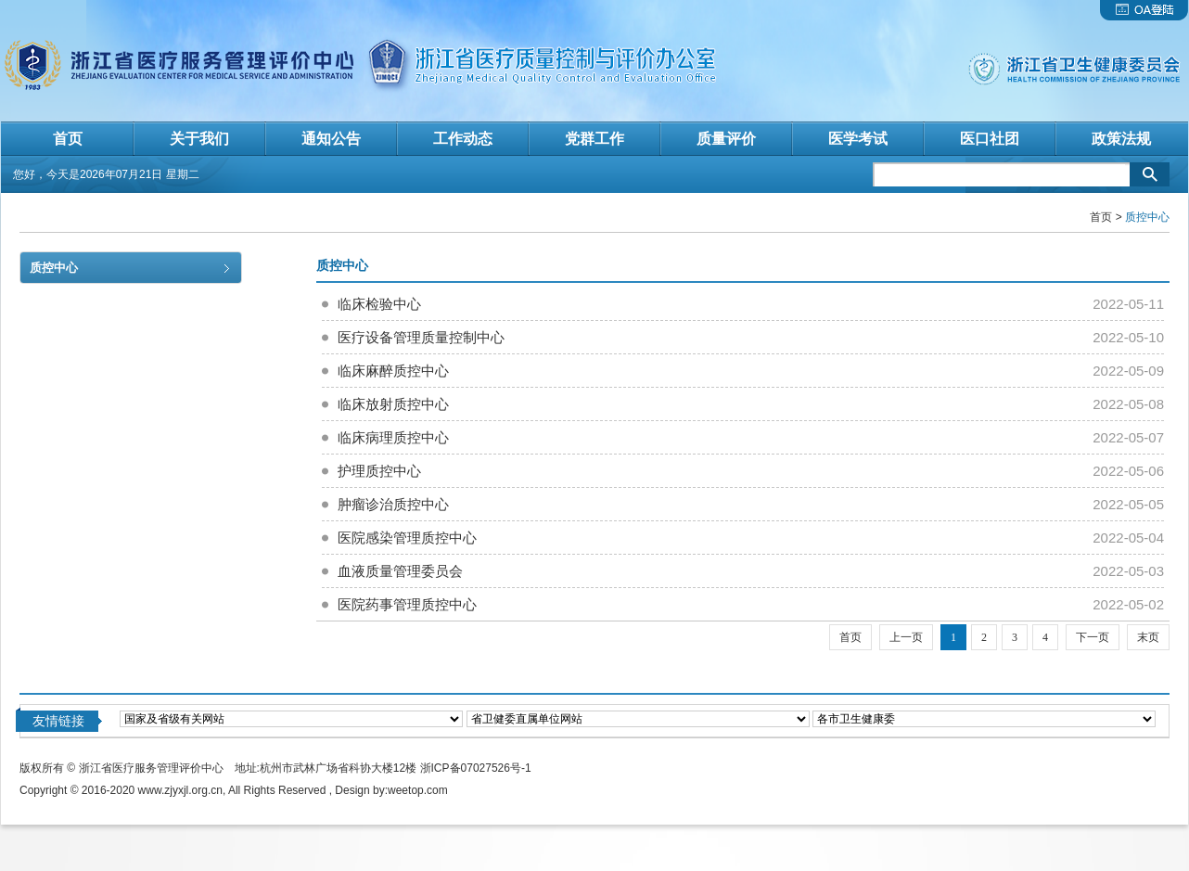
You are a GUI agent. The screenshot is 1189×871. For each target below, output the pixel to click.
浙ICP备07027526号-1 (475, 768)
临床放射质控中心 (393, 404)
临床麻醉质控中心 (393, 370)
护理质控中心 (379, 471)
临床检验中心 (379, 304)
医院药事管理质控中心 (407, 604)
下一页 (1092, 637)
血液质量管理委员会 (400, 571)
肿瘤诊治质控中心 (393, 504)
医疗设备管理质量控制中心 (421, 337)
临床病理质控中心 (393, 437)
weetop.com (418, 790)
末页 (1148, 637)
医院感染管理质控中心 (407, 537)
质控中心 (54, 268)
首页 (1101, 217)
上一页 (906, 637)
